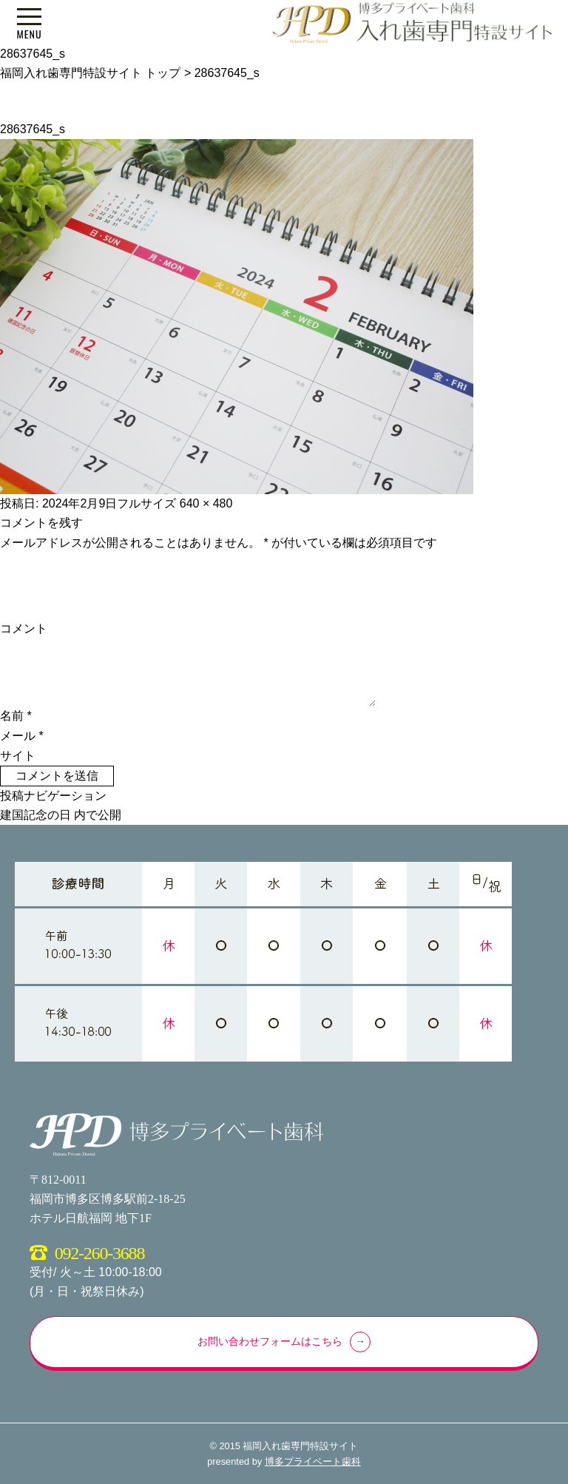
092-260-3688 (100, 1253)
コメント (23, 628)
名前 (16, 715)
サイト (18, 755)
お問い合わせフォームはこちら (269, 1341)
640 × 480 (206, 503)
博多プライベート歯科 (313, 1461)
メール (22, 735)
